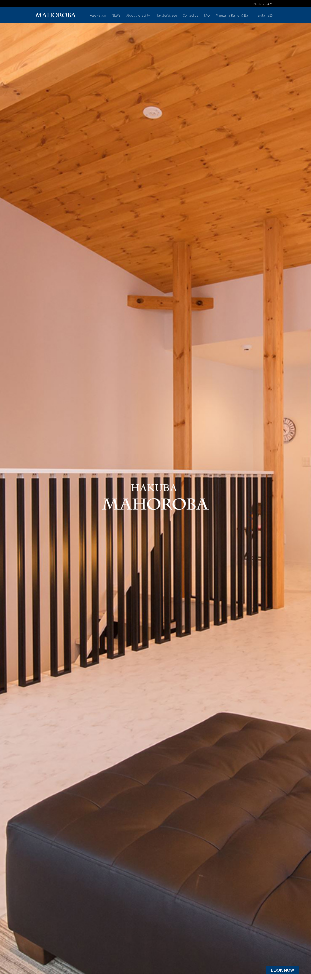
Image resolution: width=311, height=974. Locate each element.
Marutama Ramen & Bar (232, 15)
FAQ (207, 15)
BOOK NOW (282, 970)
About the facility (138, 15)
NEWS (116, 15)
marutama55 (264, 15)
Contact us (190, 15)
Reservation (97, 15)
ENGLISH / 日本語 (263, 3)
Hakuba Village (166, 15)
